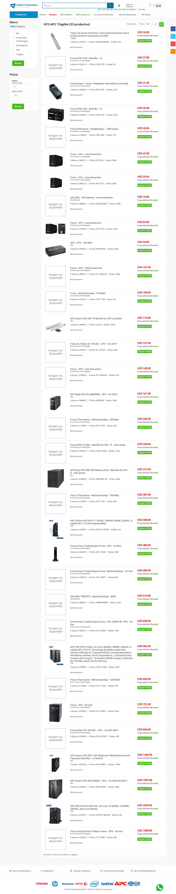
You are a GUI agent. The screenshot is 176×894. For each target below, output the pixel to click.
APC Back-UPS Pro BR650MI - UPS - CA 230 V (94, 394)
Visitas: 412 (116, 42)
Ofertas (42, 15)
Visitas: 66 (111, 299)
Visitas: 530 (113, 577)
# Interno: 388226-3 (78, 204)
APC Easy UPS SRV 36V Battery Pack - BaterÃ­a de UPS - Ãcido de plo (99, 471)
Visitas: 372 (111, 135)
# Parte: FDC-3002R (97, 631)
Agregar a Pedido (144, 41)
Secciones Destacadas (103, 15)
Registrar (129, 7)
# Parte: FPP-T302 (97, 426)
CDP (18, 50)
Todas (13, 26)
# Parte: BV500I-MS (97, 249)
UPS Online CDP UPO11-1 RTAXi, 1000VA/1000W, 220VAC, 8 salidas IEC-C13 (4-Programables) (101, 522)
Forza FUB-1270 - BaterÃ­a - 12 (86, 58)
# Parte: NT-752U (96, 184)
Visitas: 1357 (114, 667)
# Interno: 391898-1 (78, 667)
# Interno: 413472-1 (78, 815)
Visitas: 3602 (113, 787)
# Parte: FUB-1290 (96, 115)
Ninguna (21, 26)
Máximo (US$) (17, 91)
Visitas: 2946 (115, 204)
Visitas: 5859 (111, 160)
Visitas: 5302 (113, 552)
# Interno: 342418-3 (78, 552)
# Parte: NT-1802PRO (98, 375)
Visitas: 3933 (112, 115)
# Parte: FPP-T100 (97, 299)
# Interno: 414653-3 (78, 837)
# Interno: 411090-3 (78, 686)
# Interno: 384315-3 (78, 631)
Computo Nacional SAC (78, 889)
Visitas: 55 (111, 64)
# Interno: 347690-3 (78, 229)
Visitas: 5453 (111, 184)
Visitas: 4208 (114, 479)
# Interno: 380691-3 (78, 274)
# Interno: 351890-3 (78, 711)
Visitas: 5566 (113, 249)
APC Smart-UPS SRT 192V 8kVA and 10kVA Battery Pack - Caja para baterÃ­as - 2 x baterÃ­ (100, 757)
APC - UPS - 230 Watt (81, 242)
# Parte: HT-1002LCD (98, 274)
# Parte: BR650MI (96, 400)
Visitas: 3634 (113, 711)
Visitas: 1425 (113, 631)
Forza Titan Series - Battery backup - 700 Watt (94, 495)
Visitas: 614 (116, 530)
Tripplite (19, 54)
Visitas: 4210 (111, 90)
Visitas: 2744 (115, 603)
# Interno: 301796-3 (78, 764)
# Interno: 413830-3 (78, 135)
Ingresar (129, 4)
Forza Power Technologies (22, 39)
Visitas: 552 (112, 502)
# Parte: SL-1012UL (97, 350)
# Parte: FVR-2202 (96, 90)
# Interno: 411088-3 (78, 426)
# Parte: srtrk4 (95, 325)
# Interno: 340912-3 (78, 184)
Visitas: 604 (112, 350)
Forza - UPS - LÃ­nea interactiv (86, 268)
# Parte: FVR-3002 (96, 135)
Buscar (18, 63)
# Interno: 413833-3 (78, 350)
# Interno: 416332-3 (78, 299)
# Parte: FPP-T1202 (97, 686)
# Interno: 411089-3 (78, 502)
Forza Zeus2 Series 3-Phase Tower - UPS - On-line (96, 831)
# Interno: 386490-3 (78, 400)
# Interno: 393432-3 (78, 451)
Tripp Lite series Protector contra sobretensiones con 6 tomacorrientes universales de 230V (99, 34)
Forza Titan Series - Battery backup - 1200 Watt (95, 679)
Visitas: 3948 (114, 274)
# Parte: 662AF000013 (98, 204)
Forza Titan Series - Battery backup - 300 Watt (94, 419)
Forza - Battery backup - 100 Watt (87, 293)
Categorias (20, 14)
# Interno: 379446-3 (78, 479)
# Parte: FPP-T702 (97, 502)
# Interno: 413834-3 (78, 375)
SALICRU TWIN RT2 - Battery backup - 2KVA (93, 596)
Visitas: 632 (112, 426)
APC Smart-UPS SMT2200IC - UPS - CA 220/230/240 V (98, 780)
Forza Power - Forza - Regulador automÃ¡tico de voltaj (99, 83)
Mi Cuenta (146, 15)
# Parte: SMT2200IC (97, 787)
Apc (17, 33)
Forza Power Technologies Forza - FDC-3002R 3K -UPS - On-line (101, 623)
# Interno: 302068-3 (78, 90)
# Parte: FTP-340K (97, 837)
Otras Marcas (22, 46)
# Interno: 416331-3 (78, 64)
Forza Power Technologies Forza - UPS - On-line (95, 546)
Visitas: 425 (114, 736)
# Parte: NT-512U (96, 160)
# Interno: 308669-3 (78, 325)
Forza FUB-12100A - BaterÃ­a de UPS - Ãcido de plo (98, 444)
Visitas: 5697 (112, 229)
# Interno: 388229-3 (78, 603)
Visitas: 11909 (114, 764)
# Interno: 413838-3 (78, 736)
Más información (76, 47)
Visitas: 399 (112, 837)
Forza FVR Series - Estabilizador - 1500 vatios (94, 129)
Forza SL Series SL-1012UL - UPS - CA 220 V (93, 343)
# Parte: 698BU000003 (98, 603)
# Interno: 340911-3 (78, 160)
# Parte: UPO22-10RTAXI (99, 815)
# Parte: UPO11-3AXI (98, 667)
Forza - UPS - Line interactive (85, 154)
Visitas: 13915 (109, 325)
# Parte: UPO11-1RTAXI (99, 530)
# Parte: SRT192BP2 (97, 764)
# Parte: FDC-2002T (97, 577)
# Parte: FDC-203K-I (97, 711)
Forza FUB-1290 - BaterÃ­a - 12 (86, 108)
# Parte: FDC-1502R (97, 552)
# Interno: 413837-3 (78, 577)
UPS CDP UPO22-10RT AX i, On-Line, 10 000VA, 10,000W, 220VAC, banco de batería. (99, 807)
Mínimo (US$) (17, 83)
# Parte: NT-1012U (97, 229)
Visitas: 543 (117, 815)
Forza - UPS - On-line (81, 705)
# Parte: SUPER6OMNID (99, 42)
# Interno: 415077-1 (78, 42)
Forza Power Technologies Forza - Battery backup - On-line (101, 571)
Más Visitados (66, 15)
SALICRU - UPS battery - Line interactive (91, 197)
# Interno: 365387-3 (78, 249)
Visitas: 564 (114, 375)
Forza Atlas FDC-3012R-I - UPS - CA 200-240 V (94, 730)
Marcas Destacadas (127, 15)
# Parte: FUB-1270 (96, 64)
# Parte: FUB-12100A (98, 451)
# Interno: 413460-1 (78, 530)
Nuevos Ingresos (83, 15)
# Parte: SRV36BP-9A (98, 479)
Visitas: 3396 (111, 400)
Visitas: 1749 (114, 451)
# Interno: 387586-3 (78, 787)
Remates (53, 15)
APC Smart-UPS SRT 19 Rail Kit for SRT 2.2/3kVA (96, 318)
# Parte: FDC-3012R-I (98, 736)
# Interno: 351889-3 (78, 115)
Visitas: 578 (113, 686)
